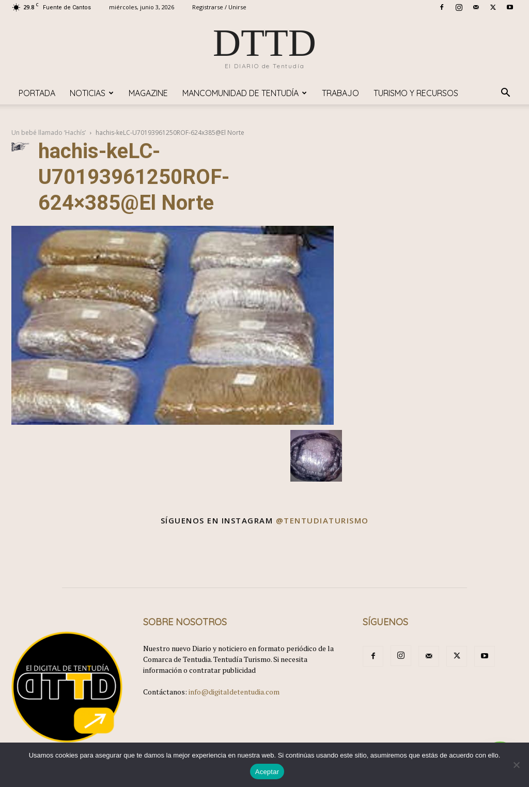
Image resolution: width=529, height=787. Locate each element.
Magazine (148, 93)
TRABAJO (340, 93)
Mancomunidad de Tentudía (244, 93)
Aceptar (267, 772)
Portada (37, 93)
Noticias (92, 93)
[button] (505, 94)
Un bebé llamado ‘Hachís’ (48, 132)
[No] (516, 765)
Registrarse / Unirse (219, 7)
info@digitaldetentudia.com (234, 692)
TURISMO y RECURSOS (416, 93)
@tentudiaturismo (322, 520)
